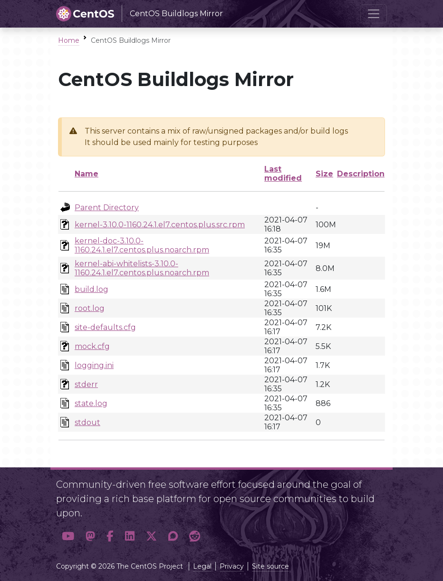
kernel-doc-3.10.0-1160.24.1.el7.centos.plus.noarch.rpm (142, 245)
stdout (87, 422)
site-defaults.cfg (105, 327)
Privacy (232, 566)
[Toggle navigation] (373, 13)
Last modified (283, 174)
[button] (68, 536)
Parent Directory (107, 207)
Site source (270, 566)
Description (361, 173)
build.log (91, 289)
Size (324, 173)
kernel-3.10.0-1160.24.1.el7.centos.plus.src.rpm (160, 224)
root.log (90, 308)
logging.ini (94, 365)
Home (68, 40)
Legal (202, 566)
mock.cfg (92, 346)
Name (86, 173)
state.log (91, 403)
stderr (86, 384)
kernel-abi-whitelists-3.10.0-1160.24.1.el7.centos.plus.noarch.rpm (142, 268)
